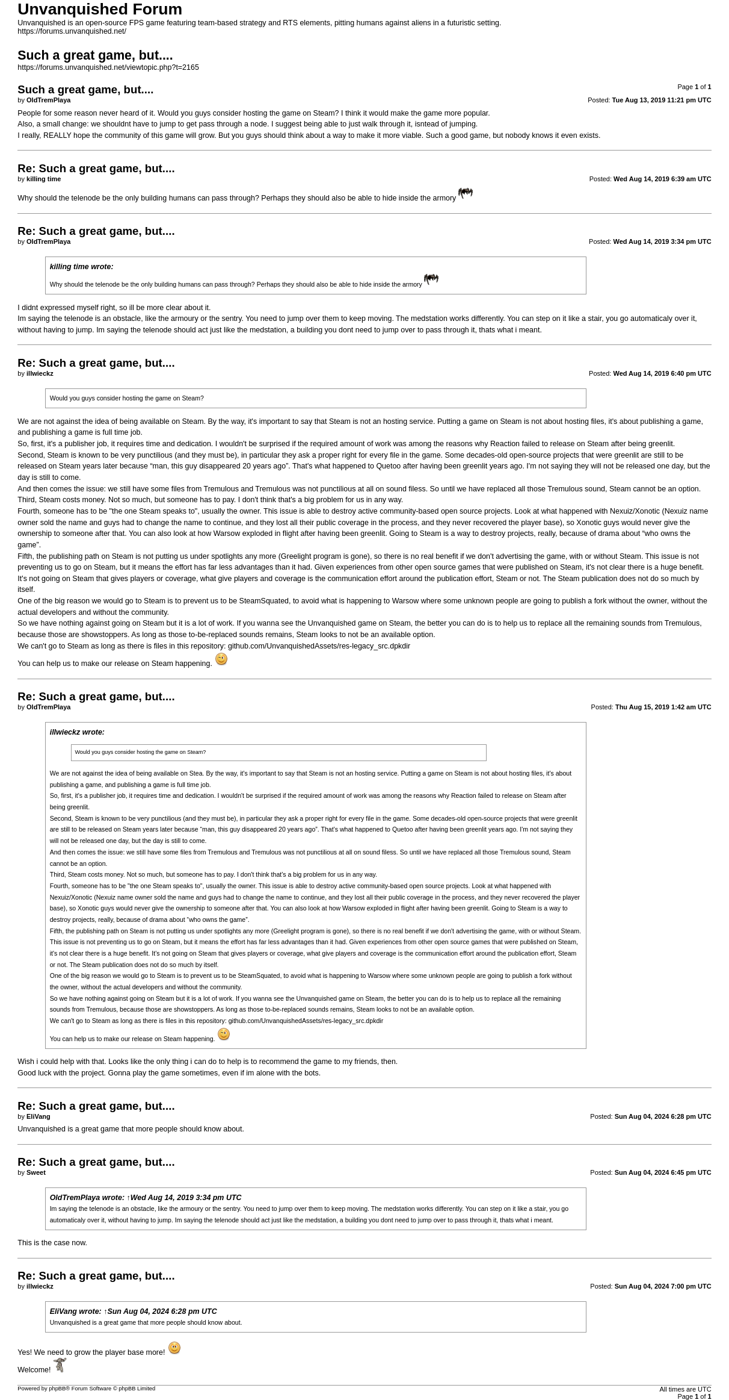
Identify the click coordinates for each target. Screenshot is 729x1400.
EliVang (63, 1311)
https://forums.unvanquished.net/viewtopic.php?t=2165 (108, 67)
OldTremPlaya (75, 1197)
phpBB (57, 1389)
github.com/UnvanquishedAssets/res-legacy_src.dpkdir (319, 646)
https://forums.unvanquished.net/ (71, 31)
